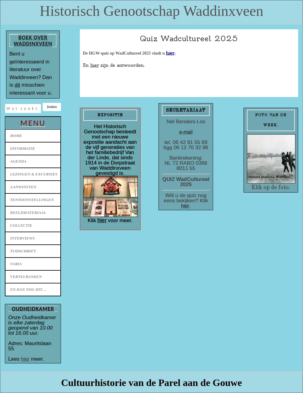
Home (16, 135)
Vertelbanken (26, 276)
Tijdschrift (23, 251)
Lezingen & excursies (33, 174)
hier (25, 359)
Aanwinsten (23, 187)
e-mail (186, 132)
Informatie (22, 148)
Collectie (21, 225)
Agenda (18, 161)
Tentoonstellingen (32, 199)
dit (17, 85)
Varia (16, 263)
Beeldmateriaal (28, 212)
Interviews (22, 238)
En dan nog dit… (28, 289)
